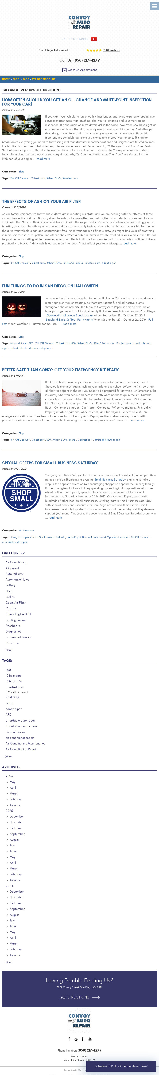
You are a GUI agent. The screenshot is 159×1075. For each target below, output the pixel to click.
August (14, 840)
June (13, 851)
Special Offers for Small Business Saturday (50, 463)
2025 (9, 811)
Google (76, 1040)
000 (73, 343)
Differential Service (19, 637)
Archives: (11, 767)
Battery (10, 585)
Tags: (7, 660)
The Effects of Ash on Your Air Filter (41, 201)
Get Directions (74, 997)
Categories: (13, 553)
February (16, 799)
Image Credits (70, 1070)
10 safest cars (70, 178)
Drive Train (13, 643)
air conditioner (18, 343)
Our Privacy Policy (86, 1070)
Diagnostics (13, 631)
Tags (26, 79)
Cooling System (16, 620)
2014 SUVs (68, 262)
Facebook (69, 1040)
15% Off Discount (43, 79)
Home (6, 79)
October (15, 828)
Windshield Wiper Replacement (111, 537)
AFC (31, 343)
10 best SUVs (53, 178)
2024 (9, 886)
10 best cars (38, 178)
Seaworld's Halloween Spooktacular (70, 315)
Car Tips (11, 608)
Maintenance (26, 530)
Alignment (12, 568)
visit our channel (75, 39)
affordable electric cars (24, 348)
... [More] (7, 650)
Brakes (10, 597)
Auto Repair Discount (80, 537)
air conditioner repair (20, 738)
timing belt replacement (23, 537)
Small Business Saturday (110, 479)
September (17, 834)
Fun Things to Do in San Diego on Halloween (50, 286)
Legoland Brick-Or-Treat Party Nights (69, 319)
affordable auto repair (107, 439)
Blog (16, 79)
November (17, 822)
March (14, 793)
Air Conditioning (16, 562)
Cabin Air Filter (16, 603)
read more (43, 159)
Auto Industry (14, 574)
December (17, 816)
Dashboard (13, 626)
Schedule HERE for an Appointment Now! (121, 1066)
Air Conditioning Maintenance (25, 743)
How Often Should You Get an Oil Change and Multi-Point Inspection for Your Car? (77, 102)
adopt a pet (109, 262)
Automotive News (17, 579)
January (15, 805)
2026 (9, 776)
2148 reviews (111, 50)
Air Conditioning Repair (21, 749)
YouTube (90, 1040)
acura (79, 262)
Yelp (83, 1040)
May (12, 782)
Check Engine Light (18, 614)
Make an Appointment (82, 70)
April (13, 788)
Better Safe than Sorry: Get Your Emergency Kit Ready (60, 370)
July (12, 845)
